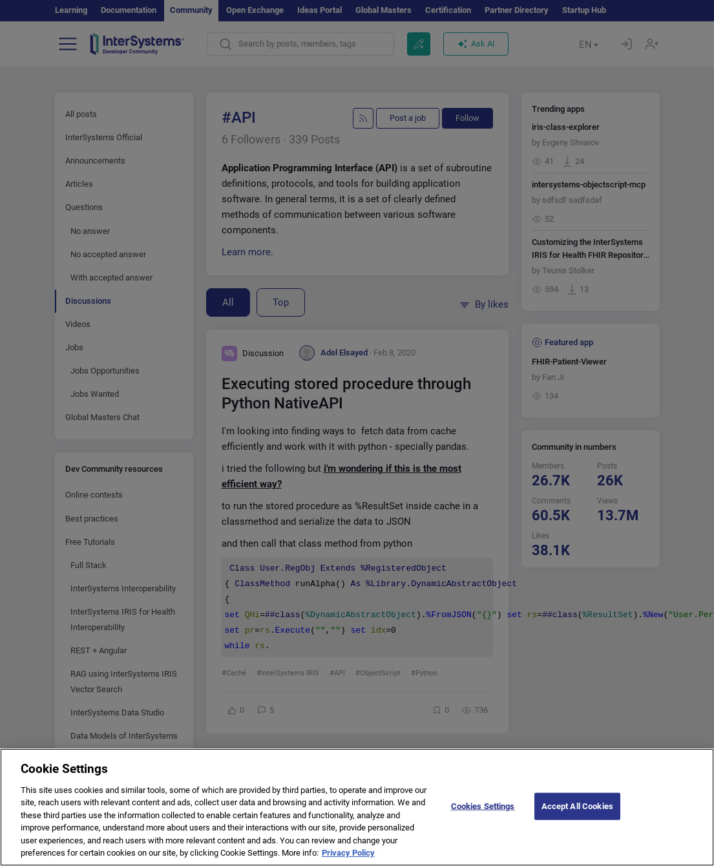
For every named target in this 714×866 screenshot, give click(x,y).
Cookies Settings (483, 812)
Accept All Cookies (577, 812)
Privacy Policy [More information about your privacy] (348, 859)
